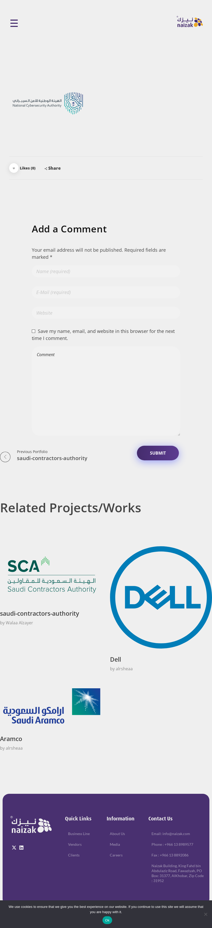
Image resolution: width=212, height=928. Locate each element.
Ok (107, 920)
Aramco (11, 739)
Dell (115, 659)
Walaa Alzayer (19, 623)
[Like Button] (14, 168)
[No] (205, 914)
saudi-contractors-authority (39, 613)
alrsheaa (124, 669)
